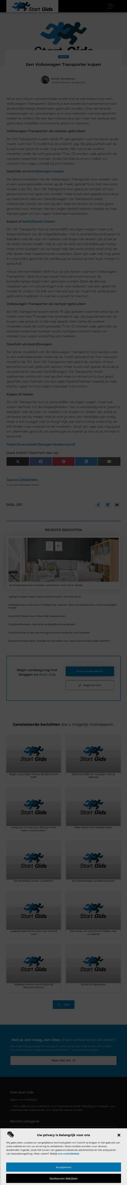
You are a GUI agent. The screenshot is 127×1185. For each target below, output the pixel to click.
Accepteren (63, 1167)
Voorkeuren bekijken (63, 1178)
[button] (119, 1135)
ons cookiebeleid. (69, 1153)
